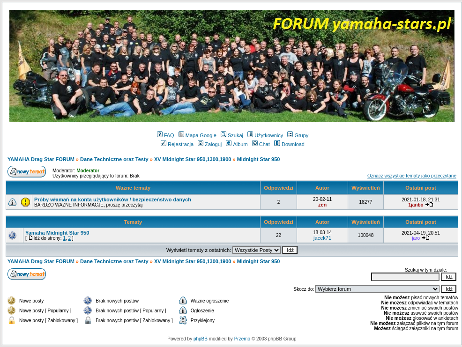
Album (236, 144)
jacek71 (322, 238)
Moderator (87, 170)
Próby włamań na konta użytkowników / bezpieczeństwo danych (112, 199)
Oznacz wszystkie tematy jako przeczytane (411, 175)
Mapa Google (197, 135)
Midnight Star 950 (258, 159)
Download (289, 144)
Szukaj (232, 135)
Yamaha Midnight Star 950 (57, 233)
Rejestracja (177, 144)
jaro (416, 238)
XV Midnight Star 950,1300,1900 (192, 159)
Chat (261, 144)
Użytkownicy (265, 135)
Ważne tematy (133, 188)
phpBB (201, 338)
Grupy (297, 135)
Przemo (242, 338)
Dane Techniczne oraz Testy (114, 159)
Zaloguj (210, 144)
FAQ (165, 135)
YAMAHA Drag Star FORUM (41, 159)
